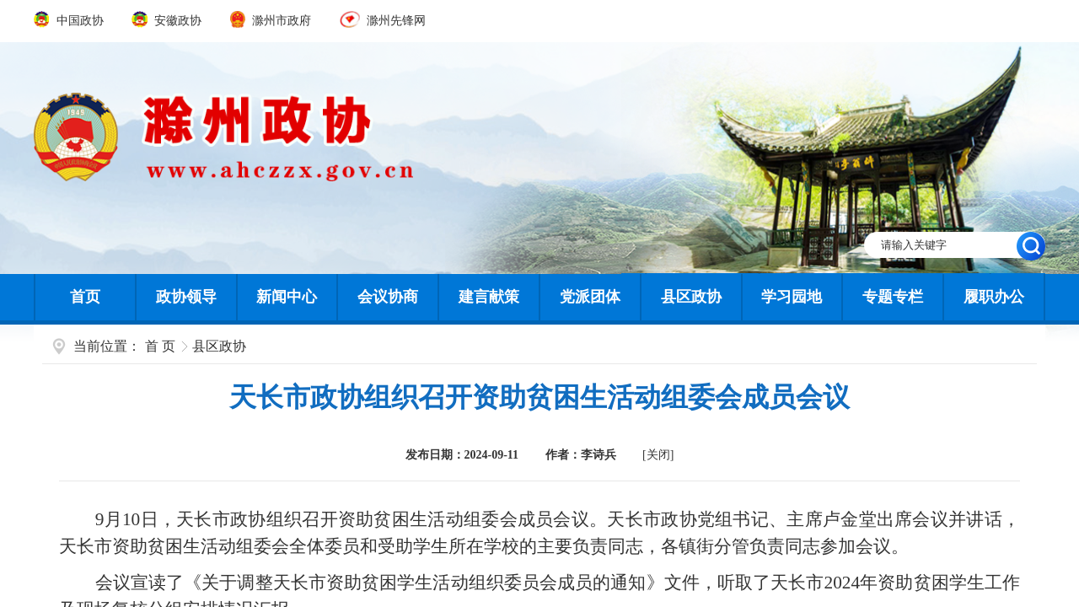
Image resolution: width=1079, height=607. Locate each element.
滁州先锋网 (383, 20)
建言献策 (489, 296)
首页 (85, 296)
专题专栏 (892, 296)
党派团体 (590, 296)
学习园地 (791, 296)
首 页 (160, 346)
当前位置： (107, 346)
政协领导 (186, 296)
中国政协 (70, 20)
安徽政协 (168, 20)
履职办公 (994, 296)
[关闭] (658, 455)
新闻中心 (286, 296)
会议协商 (387, 296)
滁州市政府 (272, 20)
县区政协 (691, 296)
